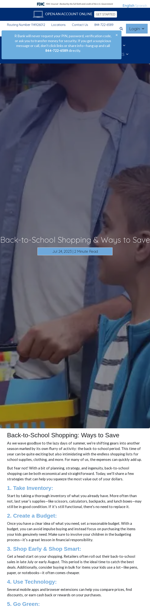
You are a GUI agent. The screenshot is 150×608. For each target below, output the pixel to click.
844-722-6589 (103, 25)
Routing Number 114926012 (26, 25)
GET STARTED (105, 14)
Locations (58, 25)
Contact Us (80, 25)
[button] (121, 29)
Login (135, 28)
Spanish (141, 5)
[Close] (116, 35)
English (128, 5)
